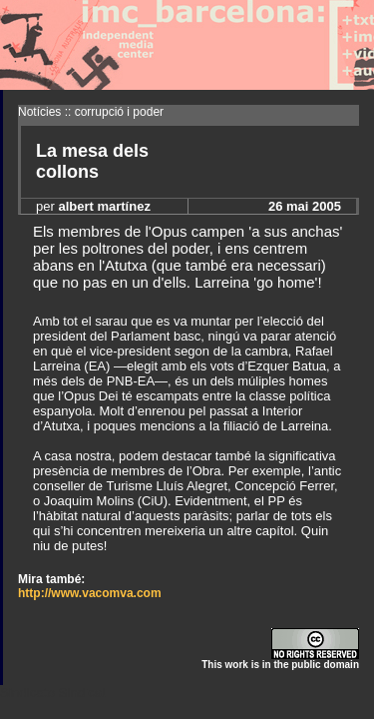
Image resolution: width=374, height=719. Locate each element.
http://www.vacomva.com (90, 593)
